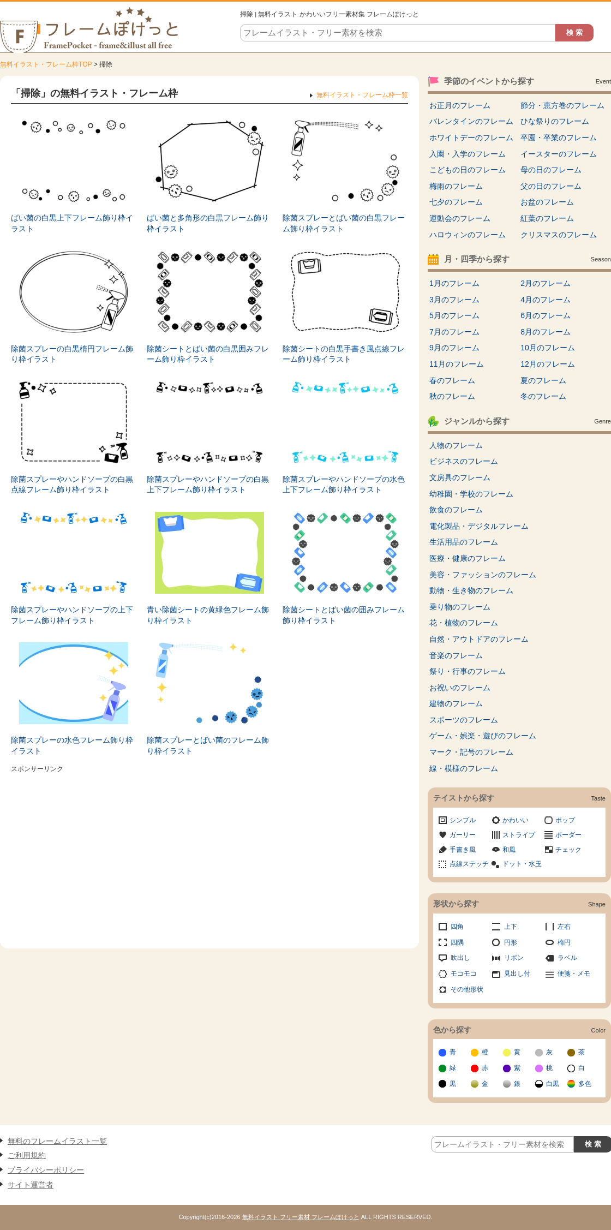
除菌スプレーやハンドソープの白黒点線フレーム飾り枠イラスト (72, 484)
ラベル (567, 958)
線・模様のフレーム (463, 768)
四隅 (457, 942)
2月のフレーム (545, 283)
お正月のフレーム (459, 105)
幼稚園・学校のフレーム (471, 493)
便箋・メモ (574, 973)
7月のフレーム (454, 331)
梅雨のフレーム (456, 186)
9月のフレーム (454, 347)
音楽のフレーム (456, 655)
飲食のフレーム (456, 509)
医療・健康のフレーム (467, 558)
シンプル (463, 820)
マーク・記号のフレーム (471, 752)
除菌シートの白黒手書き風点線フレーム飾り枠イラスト (344, 354)
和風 (509, 849)
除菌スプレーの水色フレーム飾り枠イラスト (72, 745)
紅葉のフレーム (547, 218)
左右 (564, 926)
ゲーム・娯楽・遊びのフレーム (482, 735)
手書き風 (463, 849)
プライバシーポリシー (46, 1170)
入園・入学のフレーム (467, 154)
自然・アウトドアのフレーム (479, 639)
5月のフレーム (454, 315)
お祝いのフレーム (459, 687)
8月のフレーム (545, 331)
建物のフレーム (456, 703)
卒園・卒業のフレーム (558, 137)
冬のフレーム (543, 396)
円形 (510, 942)
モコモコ (464, 973)
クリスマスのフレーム (558, 234)
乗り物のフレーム (459, 606)
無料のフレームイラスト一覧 (57, 1141)
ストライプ (518, 835)
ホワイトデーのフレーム (471, 137)
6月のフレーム (545, 315)
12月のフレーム (547, 364)
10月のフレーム (547, 347)
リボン (514, 958)
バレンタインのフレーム (471, 121)
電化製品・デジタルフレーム (479, 526)
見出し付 (517, 973)
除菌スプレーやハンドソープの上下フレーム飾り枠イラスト (72, 615)
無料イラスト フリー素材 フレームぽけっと (301, 1217)
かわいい (515, 820)
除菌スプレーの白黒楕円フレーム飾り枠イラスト (72, 354)
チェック (568, 849)
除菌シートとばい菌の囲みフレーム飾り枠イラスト (344, 615)
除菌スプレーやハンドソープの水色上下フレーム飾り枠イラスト (344, 484)
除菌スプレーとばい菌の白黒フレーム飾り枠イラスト (344, 223)
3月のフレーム (454, 299)
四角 (457, 926)
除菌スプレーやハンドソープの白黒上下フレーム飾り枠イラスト (208, 484)
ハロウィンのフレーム (467, 234)
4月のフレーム (545, 299)
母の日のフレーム (551, 169)
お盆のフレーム (547, 202)
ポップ (565, 820)
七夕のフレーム (456, 202)
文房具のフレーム (459, 477)
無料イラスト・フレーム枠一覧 (362, 95)
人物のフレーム (456, 445)
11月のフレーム (456, 364)
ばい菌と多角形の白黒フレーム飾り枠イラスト (208, 223)
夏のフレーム (543, 380)
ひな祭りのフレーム (554, 121)
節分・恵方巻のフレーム (562, 105)
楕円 (564, 942)
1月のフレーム (454, 283)
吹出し (460, 958)
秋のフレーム (452, 396)
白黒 (552, 1084)
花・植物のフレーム (463, 622)
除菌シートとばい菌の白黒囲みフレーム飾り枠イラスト (208, 354)
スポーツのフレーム (463, 719)
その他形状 (467, 989)
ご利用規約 (27, 1155)
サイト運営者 (30, 1184)
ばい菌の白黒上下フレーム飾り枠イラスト (72, 223)
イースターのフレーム (558, 154)
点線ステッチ (469, 864)
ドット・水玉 (522, 864)
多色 (584, 1084)
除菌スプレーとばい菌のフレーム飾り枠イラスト (208, 745)
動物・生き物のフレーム (471, 590)
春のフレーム (452, 380)
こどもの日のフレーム (467, 169)
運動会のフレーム (459, 218)
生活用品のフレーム (463, 542)
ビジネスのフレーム (463, 461)
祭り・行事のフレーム (467, 671)
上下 (510, 926)
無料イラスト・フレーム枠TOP (46, 64)
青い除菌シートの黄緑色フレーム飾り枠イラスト (208, 615)
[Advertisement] (209, 853)
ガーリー (463, 835)
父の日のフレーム (551, 186)
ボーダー (568, 835)
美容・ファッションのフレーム (482, 574)
